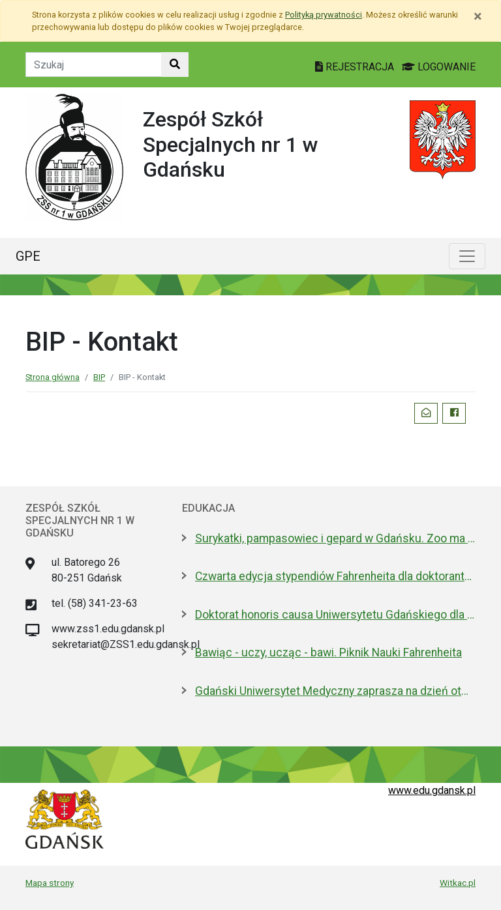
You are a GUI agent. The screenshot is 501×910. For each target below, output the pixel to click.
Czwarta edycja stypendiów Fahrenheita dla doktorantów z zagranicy (335, 576)
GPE (28, 256)
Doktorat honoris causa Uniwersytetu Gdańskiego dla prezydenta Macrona (335, 614)
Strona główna (52, 377)
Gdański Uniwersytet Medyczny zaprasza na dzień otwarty (335, 690)
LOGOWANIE (439, 67)
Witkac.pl (458, 882)
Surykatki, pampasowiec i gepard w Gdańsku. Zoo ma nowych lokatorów (335, 538)
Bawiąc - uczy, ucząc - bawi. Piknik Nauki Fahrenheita (328, 652)
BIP (99, 377)
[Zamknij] (478, 16)
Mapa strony (49, 882)
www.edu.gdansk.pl (432, 790)
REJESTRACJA (356, 67)
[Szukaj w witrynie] (175, 64)
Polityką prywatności (323, 15)
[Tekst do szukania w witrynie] (93, 64)
